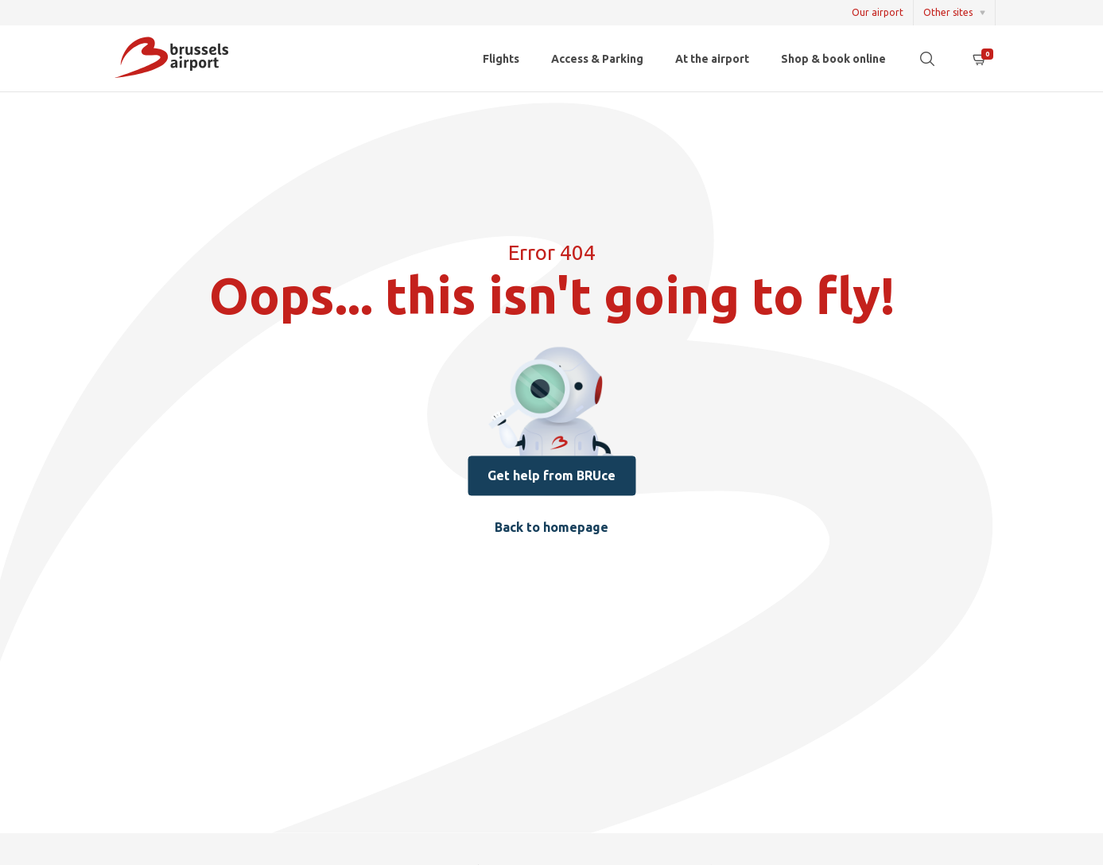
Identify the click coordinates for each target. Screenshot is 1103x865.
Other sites (948, 12)
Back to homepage (551, 528)
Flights (501, 58)
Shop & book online (833, 58)
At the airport (712, 58)
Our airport (877, 12)
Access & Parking (597, 58)
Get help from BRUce (551, 476)
